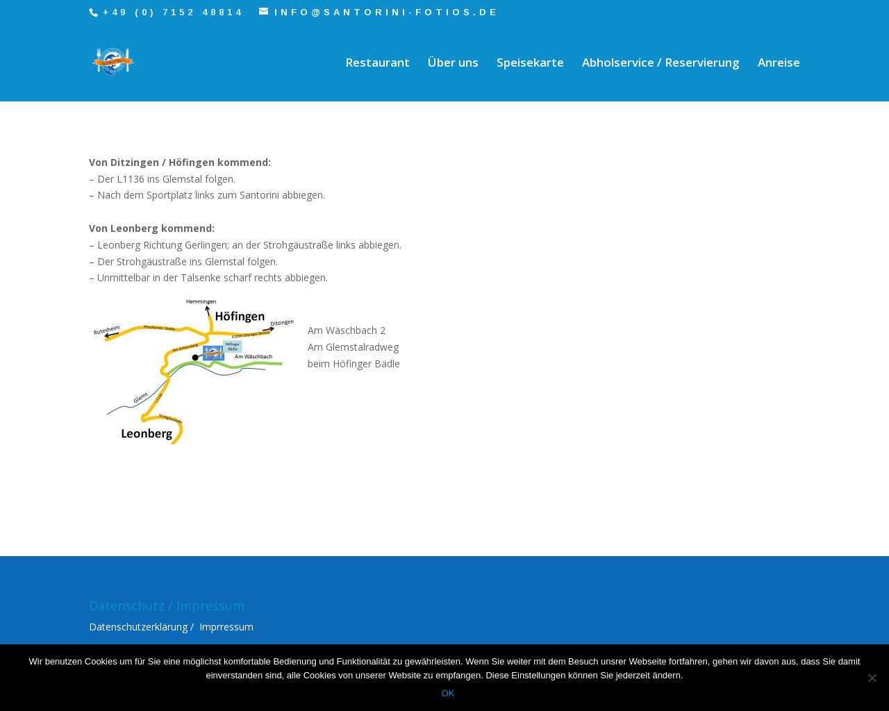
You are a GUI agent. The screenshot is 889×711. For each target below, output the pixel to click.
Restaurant (377, 64)
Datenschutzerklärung (138, 626)
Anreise (779, 64)
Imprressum (226, 626)
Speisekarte (530, 64)
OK (448, 693)
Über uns (453, 64)
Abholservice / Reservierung (661, 64)
